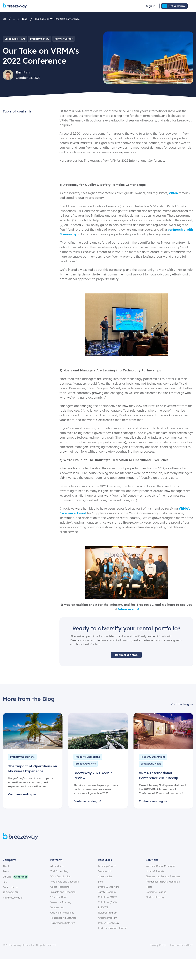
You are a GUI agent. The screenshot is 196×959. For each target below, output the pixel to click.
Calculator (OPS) (107, 897)
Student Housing (155, 897)
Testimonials (105, 871)
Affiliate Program (107, 917)
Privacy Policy (158, 945)
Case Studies (105, 876)
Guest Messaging (60, 886)
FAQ (5, 882)
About (6, 866)
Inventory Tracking (60, 902)
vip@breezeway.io (12, 897)
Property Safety (39, 38)
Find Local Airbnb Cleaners (112, 928)
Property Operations (22, 756)
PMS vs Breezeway (108, 923)
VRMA (173, 193)
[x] (21, 848)
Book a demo (10, 887)
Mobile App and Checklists (64, 881)
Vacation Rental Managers (160, 866)
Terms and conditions (181, 945)
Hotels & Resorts (155, 871)
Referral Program (107, 912)
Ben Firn (23, 72)
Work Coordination (60, 876)
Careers (7, 876)
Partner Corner (63, 38)
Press (6, 871)
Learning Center (107, 866)
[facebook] (5, 848)
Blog (25, 18)
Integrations (57, 907)
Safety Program (107, 892)
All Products (57, 866)
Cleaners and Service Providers (163, 876)
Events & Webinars (108, 886)
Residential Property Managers (163, 881)
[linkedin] (29, 848)
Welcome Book (58, 897)
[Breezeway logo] (20, 837)
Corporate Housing (156, 892)
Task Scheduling (59, 871)
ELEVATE (103, 907)
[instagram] (13, 848)
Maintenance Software (62, 923)
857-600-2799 (10, 892)
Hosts (149, 886)
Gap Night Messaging (62, 912)
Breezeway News (15, 38)
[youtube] (37, 848)
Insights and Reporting (63, 892)
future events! (128, 609)
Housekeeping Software (63, 917)
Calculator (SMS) (107, 902)
